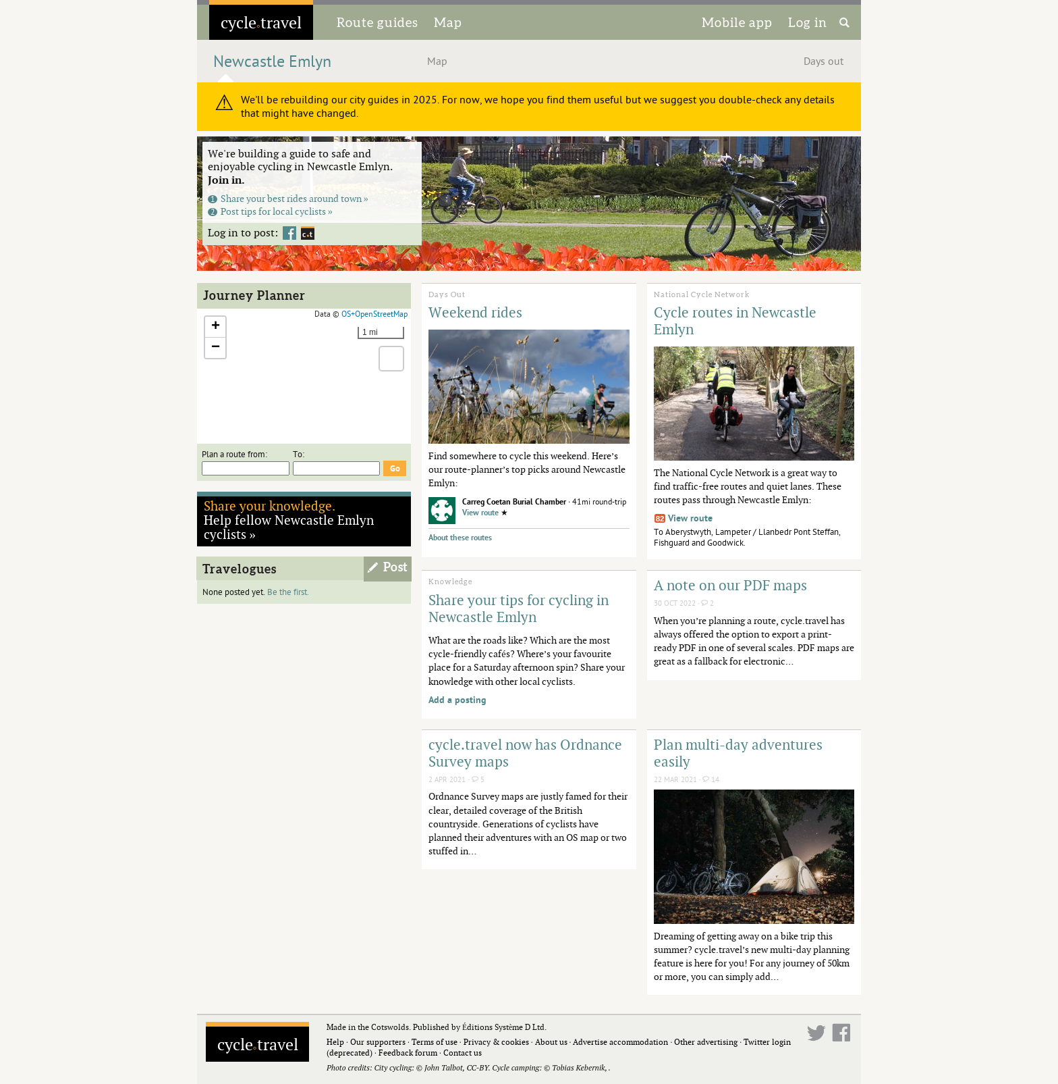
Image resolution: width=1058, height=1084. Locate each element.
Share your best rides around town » (288, 198)
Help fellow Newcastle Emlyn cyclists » (289, 519)
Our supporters (378, 1042)
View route (480, 513)
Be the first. (288, 592)
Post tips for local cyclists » (270, 211)
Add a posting (457, 700)
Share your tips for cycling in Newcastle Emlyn (518, 608)
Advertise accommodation (620, 1042)
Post (395, 567)
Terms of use (434, 1042)
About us (551, 1042)
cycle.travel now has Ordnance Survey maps (525, 753)
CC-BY (477, 1067)
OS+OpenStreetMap (374, 314)
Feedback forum (408, 1053)
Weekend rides (475, 312)
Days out (823, 61)
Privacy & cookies (496, 1042)
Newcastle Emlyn (272, 62)
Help (335, 1042)
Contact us (462, 1053)
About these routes (460, 538)
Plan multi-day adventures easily (738, 753)
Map (448, 22)
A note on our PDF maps (730, 584)
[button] (215, 327)
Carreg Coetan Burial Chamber (514, 502)
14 (710, 779)
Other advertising (705, 1042)
